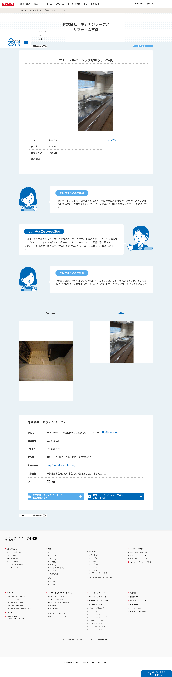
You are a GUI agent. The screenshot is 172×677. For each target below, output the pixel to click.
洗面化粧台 (151, 39)
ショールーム (55, 4)
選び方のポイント (13, 565)
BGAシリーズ (95, 580)
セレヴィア (54, 591)
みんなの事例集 (13, 568)
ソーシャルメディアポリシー (86, 649)
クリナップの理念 (95, 621)
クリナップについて (100, 4)
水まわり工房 (33, 10)
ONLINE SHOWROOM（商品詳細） (101, 587)
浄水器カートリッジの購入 (98, 610)
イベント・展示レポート (98, 639)
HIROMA (53, 580)
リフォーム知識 (13, 577)
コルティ (53, 574)
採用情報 (133, 602)
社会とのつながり (95, 633)
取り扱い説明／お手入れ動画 (58, 612)
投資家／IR (134, 606)
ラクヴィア (54, 594)
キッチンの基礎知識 (14, 562)
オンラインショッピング (98, 606)
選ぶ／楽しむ (12, 558)
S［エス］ (94, 570)
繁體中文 (150, 3)
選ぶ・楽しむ (34, 4)
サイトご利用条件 (68, 649)
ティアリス (95, 564)
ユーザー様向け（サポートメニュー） (62, 602)
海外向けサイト (135, 614)
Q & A (56, 609)
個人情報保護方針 (104, 649)
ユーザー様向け (82, 4)
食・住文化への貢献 (96, 630)
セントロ (53, 565)
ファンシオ (95, 573)
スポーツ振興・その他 (97, 636)
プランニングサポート (138, 558)
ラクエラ (53, 571)
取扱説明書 (52, 615)
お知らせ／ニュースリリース (140, 610)
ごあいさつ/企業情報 (96, 618)
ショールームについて (15, 612)
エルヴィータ (96, 567)
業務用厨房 (54, 583)
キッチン (150, 31)
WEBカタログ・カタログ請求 (140, 572)
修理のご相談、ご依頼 (56, 606)
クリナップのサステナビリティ (100, 627)
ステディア (54, 568)
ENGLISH (139, 3)
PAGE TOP (86, 662)
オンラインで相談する (15, 609)
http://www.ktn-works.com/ (61, 468)
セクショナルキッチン (58, 577)
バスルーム (151, 35)
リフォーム (68, 4)
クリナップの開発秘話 (15, 574)
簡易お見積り (139, 562)
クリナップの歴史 (95, 624)
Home (21, 10)
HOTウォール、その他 (99, 582)
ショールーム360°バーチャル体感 (19, 618)
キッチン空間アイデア (15, 571)
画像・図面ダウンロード (139, 568)
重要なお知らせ (53, 618)
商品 (49, 558)
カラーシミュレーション (139, 565)
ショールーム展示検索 (15, 615)
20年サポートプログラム (57, 626)
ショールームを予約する (16, 606)
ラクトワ (94, 576)
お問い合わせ (58, 623)
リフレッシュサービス (97, 602)
